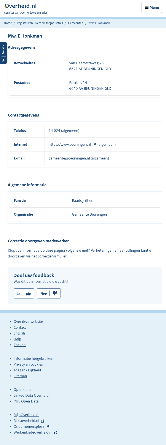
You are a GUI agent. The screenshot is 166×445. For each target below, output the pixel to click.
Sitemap (20, 376)
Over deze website (28, 321)
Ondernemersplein (29, 426)
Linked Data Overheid (31, 395)
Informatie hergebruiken (33, 358)
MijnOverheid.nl (26, 414)
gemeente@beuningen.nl (70, 158)
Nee (43, 293)
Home (8, 23)
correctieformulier (52, 256)
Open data (22, 389)
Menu (154, 7)
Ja (18, 293)
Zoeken (20, 344)
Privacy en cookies (28, 364)
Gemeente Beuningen (89, 214)
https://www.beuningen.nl (70, 144)
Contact (20, 327)
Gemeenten (75, 23)
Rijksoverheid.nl (26, 420)
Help (17, 339)
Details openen (3, 53)
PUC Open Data (26, 401)
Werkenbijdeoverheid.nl (33, 432)
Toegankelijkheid (27, 370)
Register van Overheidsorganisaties (40, 23)
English (19, 333)
